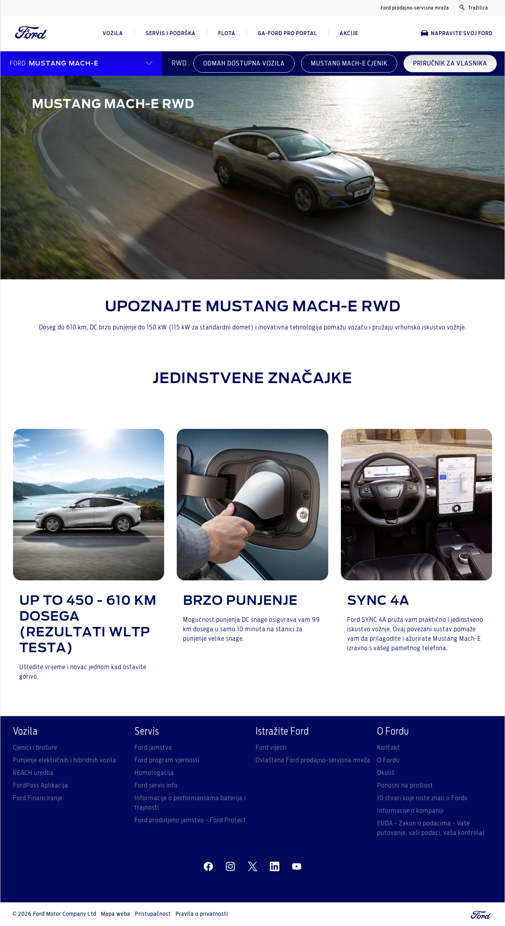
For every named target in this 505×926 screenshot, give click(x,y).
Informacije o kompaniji (410, 811)
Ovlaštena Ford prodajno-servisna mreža (313, 760)
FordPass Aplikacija (40, 785)
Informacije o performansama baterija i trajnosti (190, 803)
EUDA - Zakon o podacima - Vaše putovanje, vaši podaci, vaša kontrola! (431, 828)
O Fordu (388, 760)
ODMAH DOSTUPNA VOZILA (244, 63)
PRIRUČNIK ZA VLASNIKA (450, 63)
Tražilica (473, 7)
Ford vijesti (271, 748)
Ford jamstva (153, 748)
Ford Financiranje (37, 798)
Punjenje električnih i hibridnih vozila (64, 760)
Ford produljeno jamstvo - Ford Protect (190, 820)
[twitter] (252, 867)
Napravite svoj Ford (457, 33)
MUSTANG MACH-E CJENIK (349, 63)
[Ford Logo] (31, 33)
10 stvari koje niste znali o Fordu (422, 798)
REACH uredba (33, 773)
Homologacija (154, 773)
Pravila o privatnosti (202, 914)
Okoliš (386, 773)
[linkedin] (274, 867)
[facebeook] (208, 867)
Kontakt (388, 748)
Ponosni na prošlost (405, 785)
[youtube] (296, 867)
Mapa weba (115, 914)
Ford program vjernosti (167, 760)
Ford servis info (156, 785)
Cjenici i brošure (35, 748)
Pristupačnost (153, 914)
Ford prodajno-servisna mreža (415, 8)
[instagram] (230, 867)
